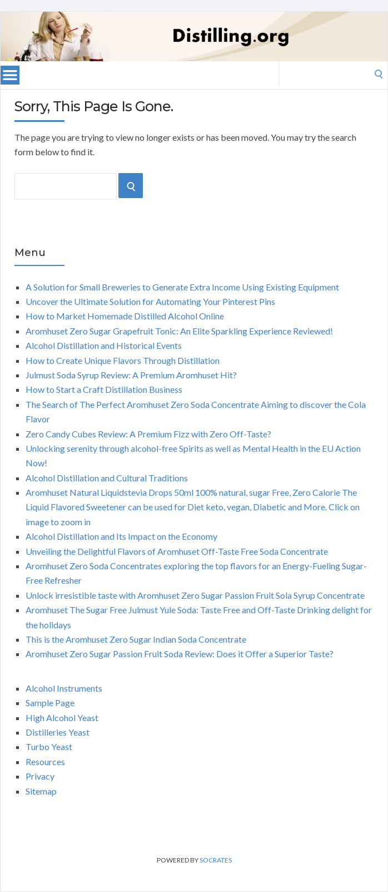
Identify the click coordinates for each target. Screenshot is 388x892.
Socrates (216, 860)
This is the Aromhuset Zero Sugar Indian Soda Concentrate (136, 639)
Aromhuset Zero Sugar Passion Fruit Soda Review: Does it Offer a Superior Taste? (180, 653)
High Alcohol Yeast (62, 717)
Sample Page (50, 702)
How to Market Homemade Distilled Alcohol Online (125, 316)
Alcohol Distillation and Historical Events (104, 345)
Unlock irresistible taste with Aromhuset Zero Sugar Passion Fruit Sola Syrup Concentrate (195, 595)
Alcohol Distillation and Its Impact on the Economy (121, 536)
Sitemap (41, 791)
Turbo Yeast (49, 746)
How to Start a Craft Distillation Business (104, 389)
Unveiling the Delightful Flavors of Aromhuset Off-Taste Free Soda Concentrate (177, 551)
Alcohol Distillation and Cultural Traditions (107, 477)
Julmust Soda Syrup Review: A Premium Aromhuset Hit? (131, 374)
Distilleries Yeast (57, 732)
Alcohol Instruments (64, 688)
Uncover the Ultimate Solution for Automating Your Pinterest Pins (150, 301)
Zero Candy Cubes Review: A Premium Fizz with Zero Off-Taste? (148, 433)
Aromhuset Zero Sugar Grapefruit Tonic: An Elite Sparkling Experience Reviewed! (179, 331)
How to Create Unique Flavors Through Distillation (123, 360)
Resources (45, 761)
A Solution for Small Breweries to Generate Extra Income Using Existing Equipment (182, 287)
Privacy (40, 776)
